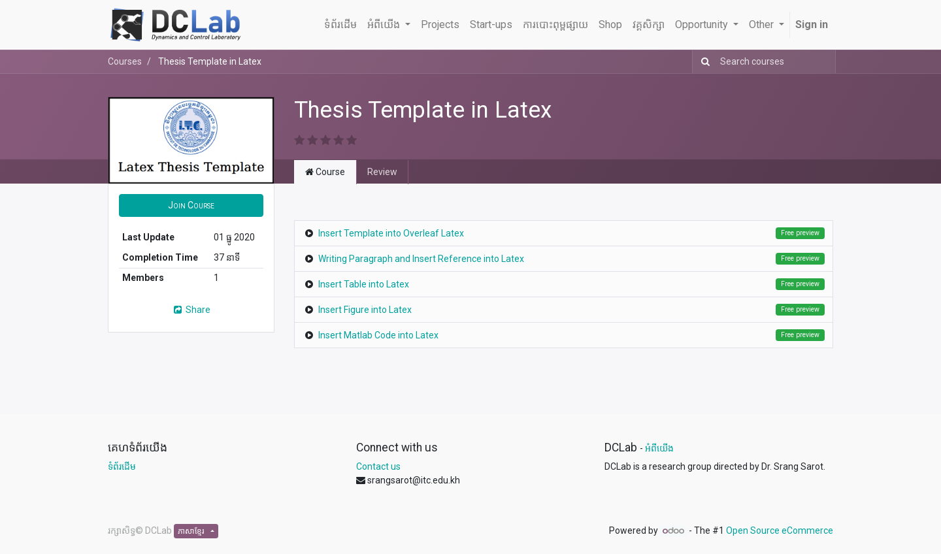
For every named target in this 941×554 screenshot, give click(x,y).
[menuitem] (340, 25)
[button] (191, 205)
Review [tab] (382, 172)
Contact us (378, 466)
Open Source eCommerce (779, 530)
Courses (125, 61)
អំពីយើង (659, 448)
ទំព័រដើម (122, 466)
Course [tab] (325, 172)
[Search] (703, 61)
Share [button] (191, 309)
